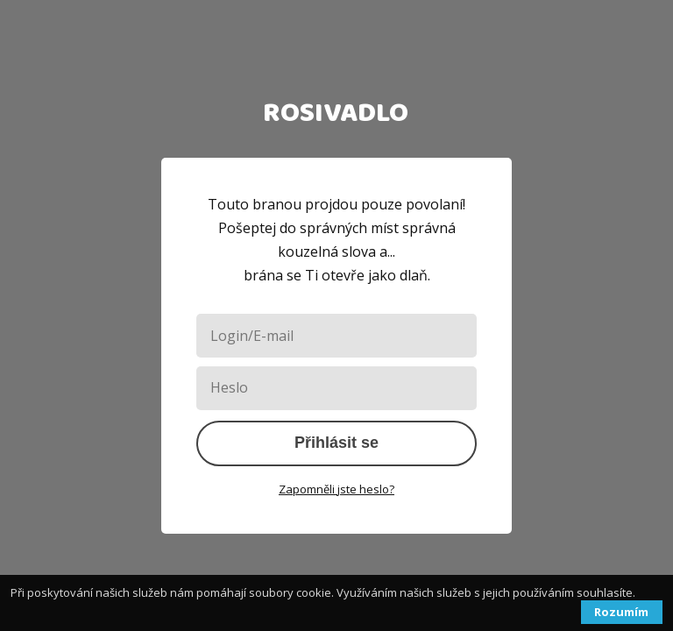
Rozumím (621, 612)
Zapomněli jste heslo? (336, 489)
